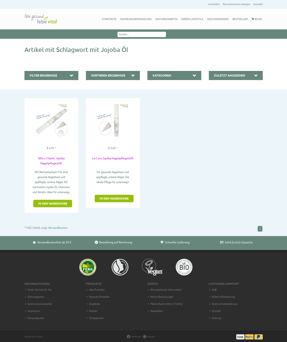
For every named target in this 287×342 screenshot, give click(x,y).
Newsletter (157, 311)
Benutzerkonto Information (166, 290)
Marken (93, 311)
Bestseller (240, 19)
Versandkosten (58, 227)
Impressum (34, 311)
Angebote (94, 304)
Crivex (39, 336)
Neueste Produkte (99, 297)
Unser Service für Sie (40, 290)
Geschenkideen (218, 19)
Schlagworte (96, 318)
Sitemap (216, 318)
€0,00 (256, 19)
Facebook (134, 336)
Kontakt (258, 4)
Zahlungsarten (36, 297)
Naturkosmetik (167, 19)
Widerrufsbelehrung (223, 297)
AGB (214, 290)
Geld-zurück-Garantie (40, 304)
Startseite (109, 19)
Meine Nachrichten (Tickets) (167, 304)
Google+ (149, 336)
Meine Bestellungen (162, 297)
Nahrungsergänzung (136, 19)
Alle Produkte (97, 290)
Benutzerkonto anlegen (236, 4)
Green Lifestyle (192, 19)
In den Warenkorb (52, 203)
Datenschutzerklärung (224, 304)
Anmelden (214, 4)
